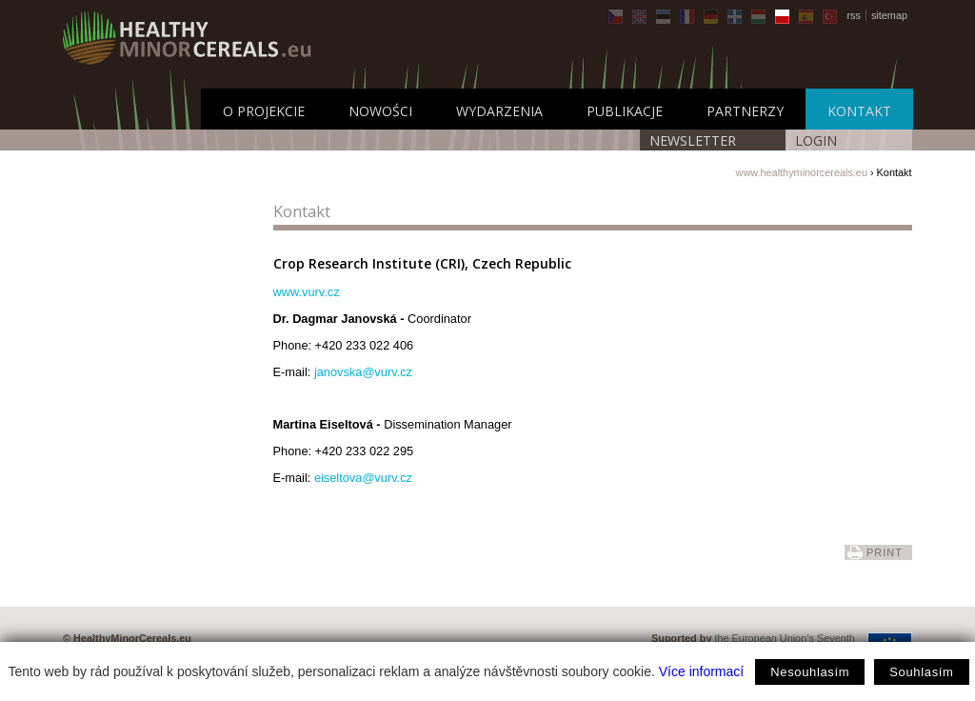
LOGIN (816, 140)
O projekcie (264, 111)
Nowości (380, 111)
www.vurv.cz (306, 292)
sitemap (889, 15)
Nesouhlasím (809, 672)
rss (853, 15)
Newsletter (692, 140)
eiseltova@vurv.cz (363, 478)
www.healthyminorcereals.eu (801, 172)
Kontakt (859, 111)
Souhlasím (921, 672)
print (884, 552)
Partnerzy (745, 111)
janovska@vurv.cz (363, 372)
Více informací (701, 671)
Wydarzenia (499, 111)
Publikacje (625, 111)
